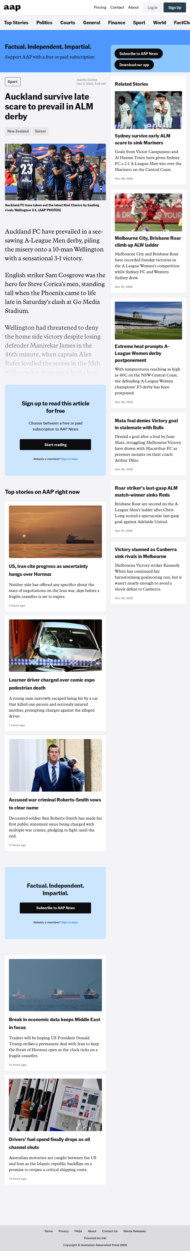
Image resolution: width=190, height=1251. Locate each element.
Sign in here (69, 459)
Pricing (100, 7)
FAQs (78, 1231)
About (133, 7)
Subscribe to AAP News (138, 53)
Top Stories (16, 22)
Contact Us (110, 1231)
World (159, 22)
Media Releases (134, 1231)
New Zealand (18, 131)
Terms (49, 1231)
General (91, 22)
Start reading (56, 444)
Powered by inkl (95, 1238)
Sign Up (174, 7)
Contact (117, 7)
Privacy (64, 1231)
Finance (116, 22)
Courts (67, 22)
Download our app (134, 64)
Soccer (40, 131)
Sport (139, 22)
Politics (44, 22)
